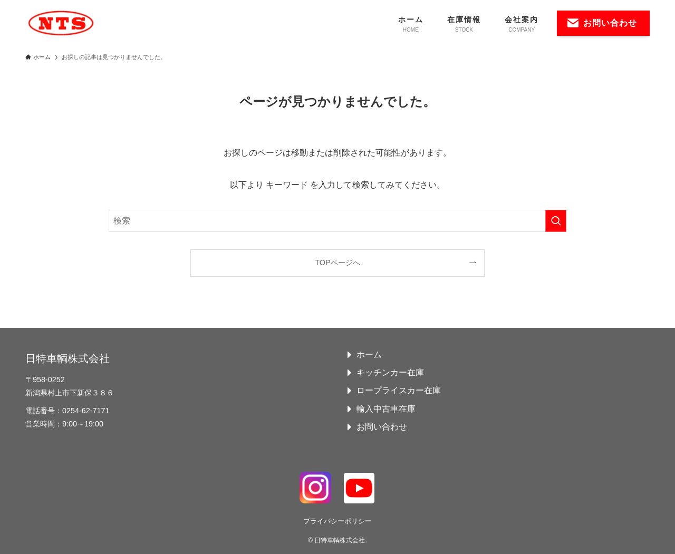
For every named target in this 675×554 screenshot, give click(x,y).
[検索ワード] (337, 221)
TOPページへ (337, 262)
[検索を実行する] (555, 221)
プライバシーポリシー (337, 521)
